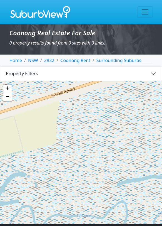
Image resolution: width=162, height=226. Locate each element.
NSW (33, 60)
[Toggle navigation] (145, 12)
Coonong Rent (75, 60)
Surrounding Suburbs (118, 60)
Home (15, 60)
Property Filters (22, 73)
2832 (49, 60)
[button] (7, 89)
